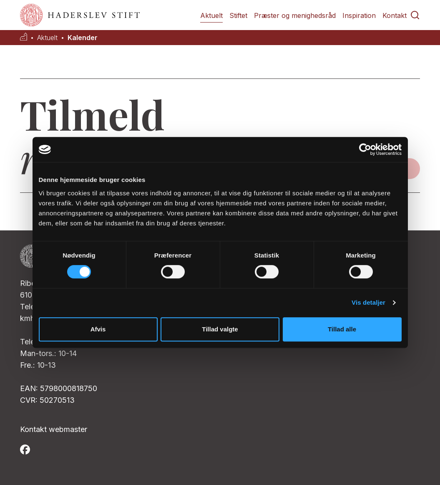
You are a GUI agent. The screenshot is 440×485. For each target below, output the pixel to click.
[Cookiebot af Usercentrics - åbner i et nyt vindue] (365, 149)
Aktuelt (211, 15)
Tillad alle (342, 329)
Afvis (98, 329)
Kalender (83, 38)
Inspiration (359, 15)
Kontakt (394, 15)
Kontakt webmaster (53, 429)
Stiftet (238, 15)
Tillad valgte (220, 329)
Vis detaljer (368, 302)
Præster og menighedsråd (295, 15)
